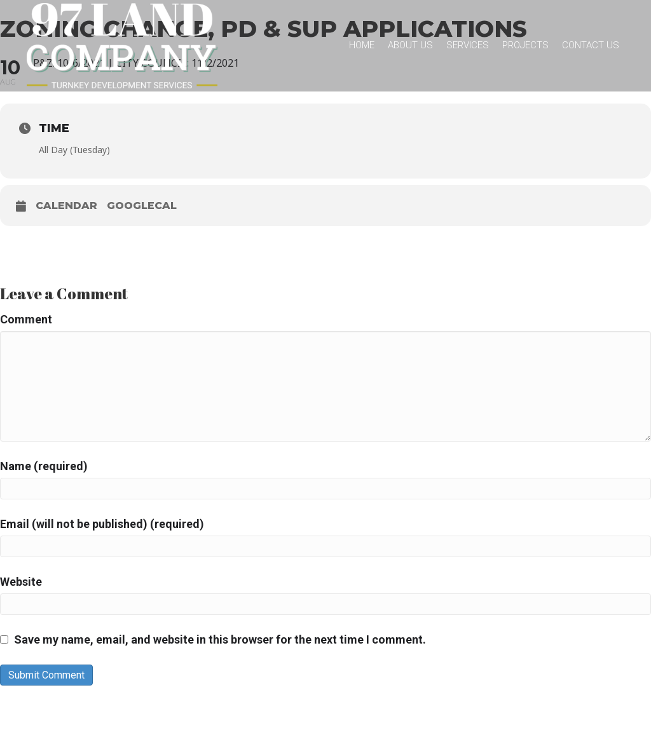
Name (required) (44, 466)
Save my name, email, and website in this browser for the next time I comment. (220, 639)
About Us (410, 45)
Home (361, 45)
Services (467, 45)
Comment (26, 319)
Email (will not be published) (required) (102, 524)
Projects (525, 45)
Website (21, 581)
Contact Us (590, 45)
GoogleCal (142, 205)
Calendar (66, 205)
